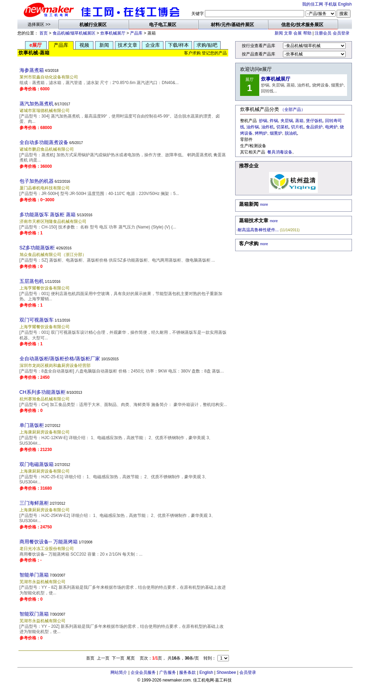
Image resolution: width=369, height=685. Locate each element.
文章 (288, 33)
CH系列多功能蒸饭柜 (43, 392)
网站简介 (118, 672)
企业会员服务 (143, 672)
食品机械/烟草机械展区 (74, 33)
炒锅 (263, 120)
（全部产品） (292, 109)
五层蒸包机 (32, 281)
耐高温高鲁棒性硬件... (258, 229)
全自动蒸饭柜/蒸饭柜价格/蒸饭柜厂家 (60, 358)
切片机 (297, 127)
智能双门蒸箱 (34, 614)
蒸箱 (299, 120)
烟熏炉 (276, 133)
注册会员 (323, 33)
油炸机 (267, 127)
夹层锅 (286, 120)
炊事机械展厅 (112, 33)
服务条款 (187, 672)
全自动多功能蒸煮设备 (44, 142)
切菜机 (282, 127)
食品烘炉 (314, 127)
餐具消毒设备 (279, 152)
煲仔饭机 (314, 120)
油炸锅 (252, 127)
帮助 (307, 33)
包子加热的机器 (37, 181)
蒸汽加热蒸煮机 (37, 103)
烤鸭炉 (261, 133)
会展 (297, 33)
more (264, 204)
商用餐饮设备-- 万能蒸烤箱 (49, 541)
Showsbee (226, 672)
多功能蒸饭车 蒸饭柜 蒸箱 (48, 214)
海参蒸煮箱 (32, 70)
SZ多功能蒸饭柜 (37, 247)
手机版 (330, 4)
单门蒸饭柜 (32, 425)
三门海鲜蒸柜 (34, 503)
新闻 (279, 33)
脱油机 (291, 133)
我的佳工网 (312, 4)
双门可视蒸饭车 (37, 320)
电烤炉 (331, 127)
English (345, 4)
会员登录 (341, 33)
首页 (43, 33)
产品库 (136, 33)
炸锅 (274, 120)
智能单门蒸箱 (34, 575)
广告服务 (167, 672)
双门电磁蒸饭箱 (37, 464)
